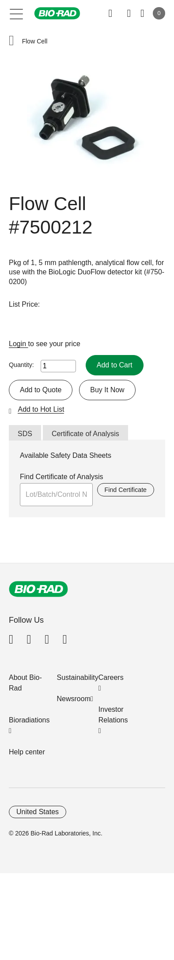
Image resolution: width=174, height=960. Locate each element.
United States (37, 812)
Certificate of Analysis (85, 433)
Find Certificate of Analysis (61, 476)
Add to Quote (40, 390)
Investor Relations (113, 715)
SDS (25, 433)
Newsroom (74, 698)
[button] (11, 41)
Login (18, 343)
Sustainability (77, 677)
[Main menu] (16, 13)
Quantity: (21, 364)
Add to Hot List (41, 409)
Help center (27, 752)
